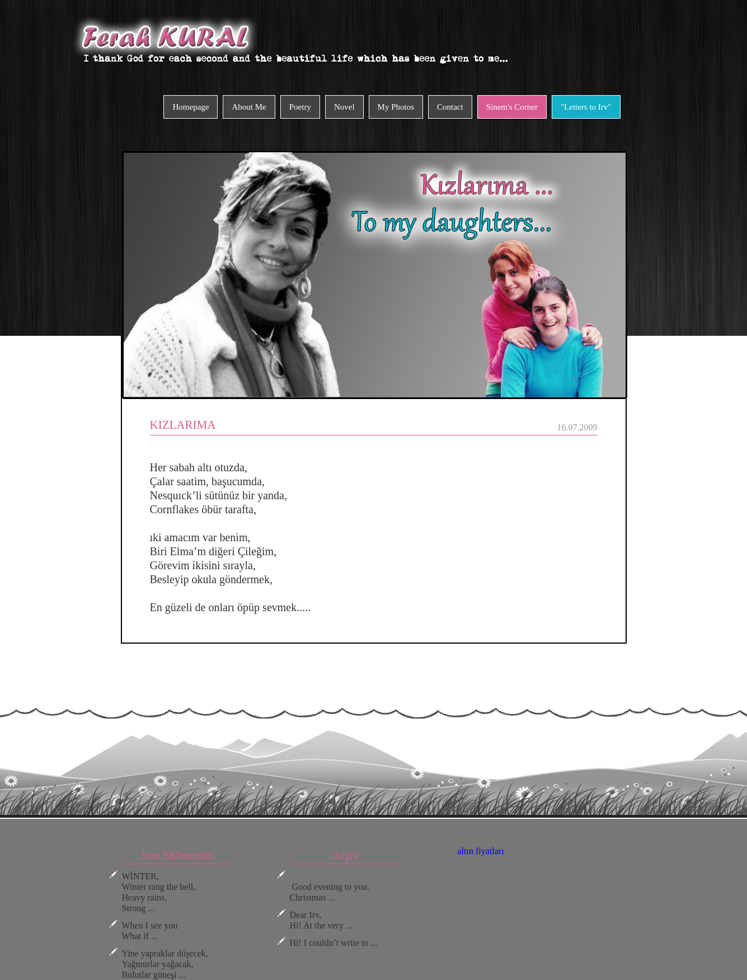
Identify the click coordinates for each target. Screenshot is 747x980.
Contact (450, 106)
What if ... (140, 936)
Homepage (190, 106)
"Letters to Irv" (586, 106)
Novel (344, 106)
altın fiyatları (481, 851)
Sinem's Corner (512, 106)
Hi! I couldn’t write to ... (334, 943)
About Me (249, 106)
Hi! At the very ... (321, 925)
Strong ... (138, 908)
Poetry (300, 106)
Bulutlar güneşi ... (154, 974)
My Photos (396, 106)
